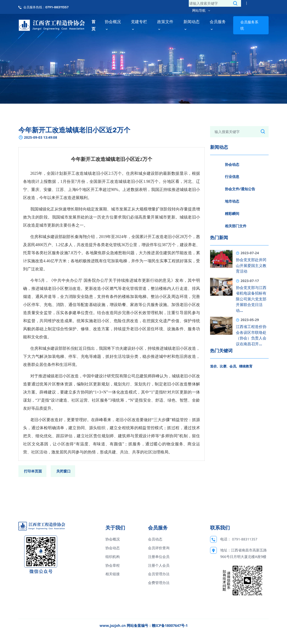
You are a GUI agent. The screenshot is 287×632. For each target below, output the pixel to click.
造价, (214, 366)
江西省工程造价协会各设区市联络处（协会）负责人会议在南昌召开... (251, 335)
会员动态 (155, 539)
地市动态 (232, 201)
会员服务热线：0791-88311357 (46, 7)
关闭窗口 (63, 471)
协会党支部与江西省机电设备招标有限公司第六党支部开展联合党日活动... (251, 299)
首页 (93, 25)
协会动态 (232, 164)
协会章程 (112, 565)
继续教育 (245, 366)
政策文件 (165, 25)
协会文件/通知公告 (240, 188)
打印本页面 (33, 471)
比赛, (223, 366)
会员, (233, 366)
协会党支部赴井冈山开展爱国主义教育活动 (251, 265)
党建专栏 (139, 25)
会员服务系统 (249, 25)
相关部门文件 (235, 225)
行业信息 (232, 176)
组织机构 (112, 556)
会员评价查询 (159, 547)
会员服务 (218, 25)
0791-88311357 (244, 539)
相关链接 (112, 573)
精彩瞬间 (232, 213)
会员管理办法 (159, 573)
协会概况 (113, 25)
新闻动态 (191, 25)
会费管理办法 (159, 582)
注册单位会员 (159, 556)
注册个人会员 (159, 565)
